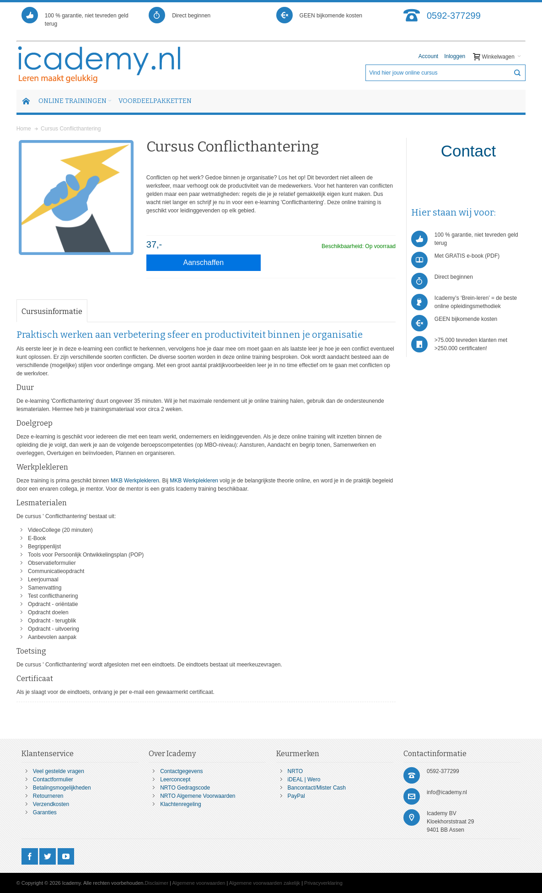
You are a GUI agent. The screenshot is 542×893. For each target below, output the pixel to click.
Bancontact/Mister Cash (317, 788)
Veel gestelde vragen (58, 771)
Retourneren (48, 796)
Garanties (45, 812)
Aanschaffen (203, 262)
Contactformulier (53, 779)
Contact (468, 151)
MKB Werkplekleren (135, 480)
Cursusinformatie (51, 311)
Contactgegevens (181, 771)
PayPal (296, 796)
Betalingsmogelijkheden (62, 788)
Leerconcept (175, 779)
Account (428, 56)
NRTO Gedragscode (185, 788)
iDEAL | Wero (304, 779)
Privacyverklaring (323, 883)
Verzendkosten (51, 804)
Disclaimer (156, 883)
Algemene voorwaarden (198, 883)
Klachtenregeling (180, 804)
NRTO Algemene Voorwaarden (197, 796)
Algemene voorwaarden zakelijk (264, 883)
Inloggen (454, 56)
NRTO (295, 771)
